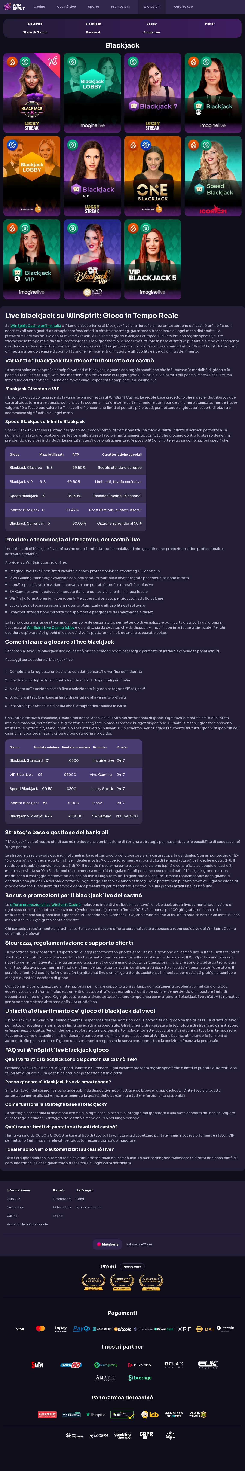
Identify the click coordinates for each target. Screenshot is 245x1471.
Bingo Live (151, 32)
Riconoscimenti (88, 1207)
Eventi (58, 1216)
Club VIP (153, 7)
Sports (93, 7)
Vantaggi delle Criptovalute (27, 1224)
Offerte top (183, 7)
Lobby (152, 24)
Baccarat (93, 32)
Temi (80, 1199)
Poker (210, 24)
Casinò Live (66, 7)
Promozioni (120, 7)
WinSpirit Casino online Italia (35, 325)
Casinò (39, 7)
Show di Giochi (35, 32)
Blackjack (93, 24)
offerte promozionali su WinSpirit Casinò (45, 904)
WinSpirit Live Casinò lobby (50, 627)
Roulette (35, 24)
